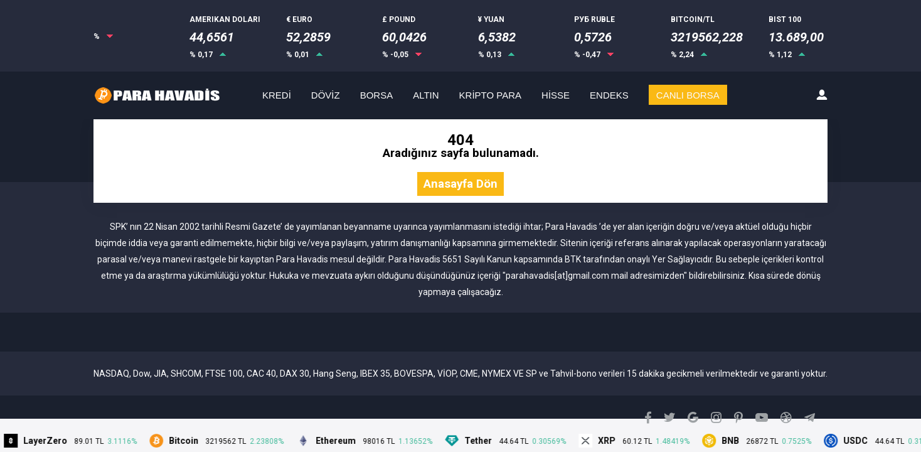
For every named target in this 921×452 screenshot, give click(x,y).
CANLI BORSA (688, 95)
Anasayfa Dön (460, 184)
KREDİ (276, 95)
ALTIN (426, 95)
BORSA (376, 95)
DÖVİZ (325, 95)
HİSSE (555, 95)
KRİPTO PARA (490, 95)
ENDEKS (609, 95)
